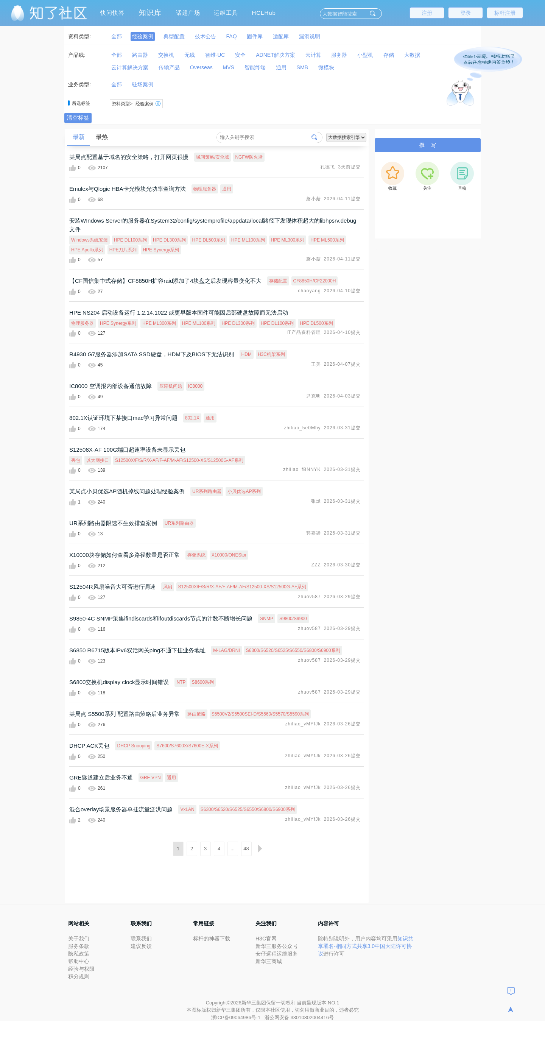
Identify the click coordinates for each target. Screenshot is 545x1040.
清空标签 (78, 117)
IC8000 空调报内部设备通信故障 (110, 386)
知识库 (150, 13)
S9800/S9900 (293, 618)
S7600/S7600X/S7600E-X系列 (187, 745)
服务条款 (78, 946)
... (232, 848)
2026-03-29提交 (342, 596)
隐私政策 (78, 954)
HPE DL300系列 (169, 240)
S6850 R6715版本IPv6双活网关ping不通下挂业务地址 (137, 650)
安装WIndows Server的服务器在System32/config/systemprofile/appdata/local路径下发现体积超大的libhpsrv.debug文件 (212, 224)
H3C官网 (266, 939)
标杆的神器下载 (211, 939)
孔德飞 (327, 167)
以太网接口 (97, 460)
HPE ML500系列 (327, 240)
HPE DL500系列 (208, 240)
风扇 (167, 586)
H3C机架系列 (271, 354)
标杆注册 (504, 13)
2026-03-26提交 (342, 724)
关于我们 (78, 939)
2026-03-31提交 (342, 427)
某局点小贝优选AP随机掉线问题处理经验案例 (127, 491)
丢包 (75, 460)
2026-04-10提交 (342, 290)
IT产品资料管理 (304, 332)
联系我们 (141, 939)
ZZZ (316, 565)
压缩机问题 (170, 386)
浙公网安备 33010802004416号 (299, 1017)
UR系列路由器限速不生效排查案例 (113, 523)
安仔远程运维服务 (276, 954)
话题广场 (188, 12)
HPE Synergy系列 (161, 250)
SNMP (266, 618)
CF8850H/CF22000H (314, 281)
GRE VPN (150, 777)
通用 (226, 189)
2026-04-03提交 (342, 396)
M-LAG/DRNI (226, 650)
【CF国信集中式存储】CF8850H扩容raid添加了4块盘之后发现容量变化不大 (165, 281)
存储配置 (278, 281)
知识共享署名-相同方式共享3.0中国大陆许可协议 (365, 946)
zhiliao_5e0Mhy (302, 427)
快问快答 (112, 12)
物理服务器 (204, 189)
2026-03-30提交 (342, 565)
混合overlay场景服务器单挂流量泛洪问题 (121, 809)
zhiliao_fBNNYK (302, 469)
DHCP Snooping (133, 745)
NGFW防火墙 (249, 157)
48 (246, 848)
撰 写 (427, 145)
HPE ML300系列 (288, 240)
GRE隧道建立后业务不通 (101, 777)
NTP (180, 682)
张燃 (316, 501)
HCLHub (264, 12)
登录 (465, 13)
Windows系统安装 (89, 240)
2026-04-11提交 (342, 198)
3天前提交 (349, 167)
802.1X (192, 418)
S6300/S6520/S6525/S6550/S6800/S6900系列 (293, 650)
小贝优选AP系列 (244, 491)
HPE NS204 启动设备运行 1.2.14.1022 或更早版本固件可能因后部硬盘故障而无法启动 (178, 312)
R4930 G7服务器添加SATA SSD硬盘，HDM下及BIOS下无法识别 (151, 354)
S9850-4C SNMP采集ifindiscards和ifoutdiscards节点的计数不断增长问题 (160, 618)
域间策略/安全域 (212, 157)
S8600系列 (203, 682)
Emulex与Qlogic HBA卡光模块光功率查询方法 (127, 189)
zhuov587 (309, 596)
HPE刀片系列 (123, 250)
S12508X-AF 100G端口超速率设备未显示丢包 (127, 449)
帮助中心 (78, 961)
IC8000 (195, 386)
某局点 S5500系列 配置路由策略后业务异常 (124, 714)
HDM (246, 354)
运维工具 (226, 12)
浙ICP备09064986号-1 (236, 1017)
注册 (427, 13)
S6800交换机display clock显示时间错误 (119, 682)
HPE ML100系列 (248, 240)
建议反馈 (141, 946)
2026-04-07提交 (342, 364)
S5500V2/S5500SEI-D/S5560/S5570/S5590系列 (260, 714)
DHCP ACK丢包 (89, 745)
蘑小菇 (313, 198)
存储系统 (196, 555)
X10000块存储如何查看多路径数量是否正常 (124, 555)
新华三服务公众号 (276, 946)
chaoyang (309, 290)
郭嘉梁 (313, 533)
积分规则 (78, 976)
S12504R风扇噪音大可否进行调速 (112, 586)
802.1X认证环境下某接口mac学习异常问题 (123, 418)
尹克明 (313, 396)
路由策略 (196, 714)
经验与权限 (81, 969)
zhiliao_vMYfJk (303, 724)
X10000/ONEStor (229, 555)
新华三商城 (268, 961)
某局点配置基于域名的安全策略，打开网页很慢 (128, 157)
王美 (316, 364)
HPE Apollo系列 (87, 250)
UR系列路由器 (206, 491)
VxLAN (187, 809)
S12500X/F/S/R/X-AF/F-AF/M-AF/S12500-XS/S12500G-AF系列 (179, 460)
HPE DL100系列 (130, 240)
